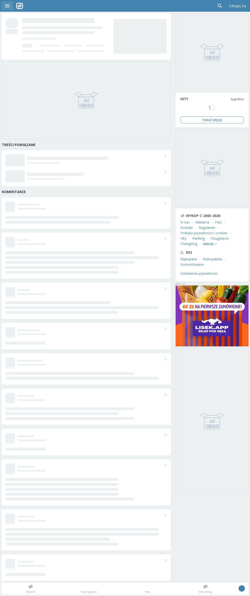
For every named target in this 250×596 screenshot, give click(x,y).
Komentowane (192, 264)
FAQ (218, 222)
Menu (7, 5)
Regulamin (207, 227)
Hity (183, 238)
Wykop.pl (19, 6)
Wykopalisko (213, 259)
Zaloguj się (237, 5)
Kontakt (186, 227)
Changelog (188, 243)
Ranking (198, 238)
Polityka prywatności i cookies (204, 233)
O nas (185, 222)
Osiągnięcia (220, 238)
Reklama (202, 222)
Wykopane (188, 259)
